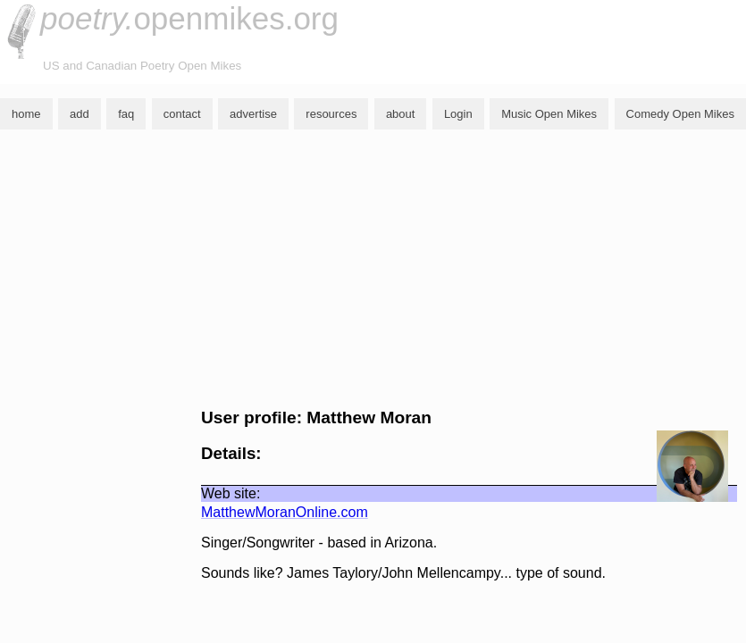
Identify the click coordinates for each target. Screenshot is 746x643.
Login (458, 114)
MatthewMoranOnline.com (284, 512)
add (79, 114)
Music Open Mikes (549, 114)
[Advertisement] (373, 269)
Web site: (230, 493)
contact (182, 114)
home (26, 114)
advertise (253, 114)
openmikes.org (189, 18)
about (400, 114)
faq (126, 114)
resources (331, 114)
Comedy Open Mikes (680, 114)
